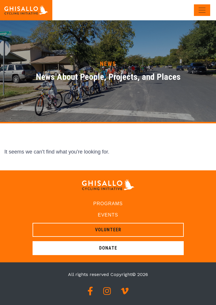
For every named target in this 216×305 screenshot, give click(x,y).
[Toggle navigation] (202, 10)
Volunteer (108, 229)
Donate (108, 248)
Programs (108, 203)
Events (108, 214)
